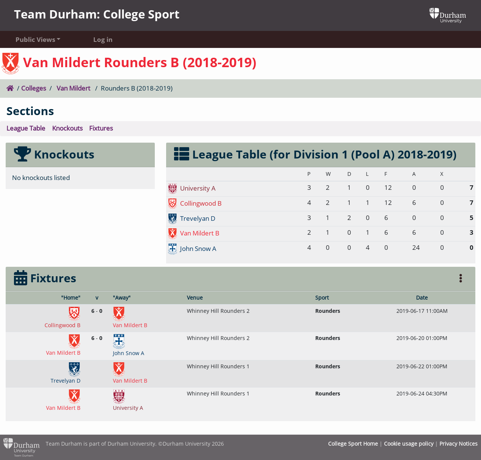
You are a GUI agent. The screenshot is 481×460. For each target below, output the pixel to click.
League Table (25, 128)
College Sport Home (353, 443)
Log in (103, 39)
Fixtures (101, 128)
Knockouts (67, 128)
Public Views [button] (35, 39)
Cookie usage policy (408, 443)
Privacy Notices (458, 443)
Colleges (33, 88)
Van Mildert (73, 88)
